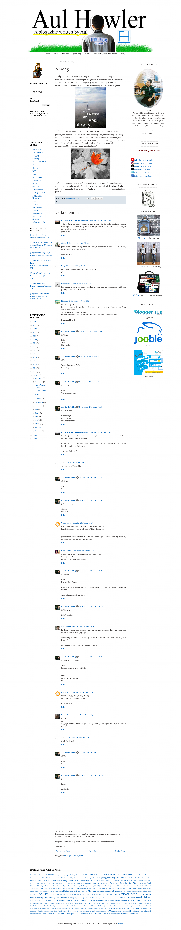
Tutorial (35, 211)
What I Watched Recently (38, 218)
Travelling (134, 911)
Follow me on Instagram (143, 163)
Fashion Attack (132, 883)
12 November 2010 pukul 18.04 (91, 571)
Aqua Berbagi (61, 875)
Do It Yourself (68, 883)
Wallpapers (70, 914)
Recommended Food (66, 900)
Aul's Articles (89, 874)
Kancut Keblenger (87, 888)
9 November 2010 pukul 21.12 (79, 463)
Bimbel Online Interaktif (49, 878)
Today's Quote (37, 207)
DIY (34, 171)
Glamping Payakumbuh (63, 886)
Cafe (57, 880)
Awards (87, 54)
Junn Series (77, 888)
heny (63, 266)
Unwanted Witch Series (38, 914)
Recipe (54, 901)
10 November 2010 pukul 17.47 (91, 500)
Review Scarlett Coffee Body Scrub (72, 906)
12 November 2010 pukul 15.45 (83, 551)
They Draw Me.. (77, 911)
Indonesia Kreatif (141, 886)
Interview (36, 888)
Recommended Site (123, 900)
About (56, 54)
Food (34, 174)
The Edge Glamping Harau (45, 911)
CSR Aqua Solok (49, 880)
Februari (38, 427)
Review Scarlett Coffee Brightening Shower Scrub (98, 906)
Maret (37, 424)
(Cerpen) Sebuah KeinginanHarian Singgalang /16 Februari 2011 (41, 275)
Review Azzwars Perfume (124, 903)
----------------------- (35, 54)
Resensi (35, 204)
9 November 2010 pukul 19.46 (99, 432)
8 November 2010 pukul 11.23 (77, 266)
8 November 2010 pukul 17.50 (80, 301)
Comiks (35, 168)
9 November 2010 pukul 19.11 (90, 357)
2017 (35, 350)
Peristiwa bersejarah (112, 894)
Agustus (38, 406)
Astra (80, 875)
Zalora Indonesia (38, 222)
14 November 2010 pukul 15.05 (89, 715)
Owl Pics (35, 187)
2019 (35, 343)
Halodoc (113, 886)
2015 (35, 357)
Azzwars (135, 875)
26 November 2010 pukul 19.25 (80, 738)
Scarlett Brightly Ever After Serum (55, 908)
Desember (39, 378)
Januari (38, 431)
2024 (35, 325)
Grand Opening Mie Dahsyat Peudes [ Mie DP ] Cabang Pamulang (91, 886)
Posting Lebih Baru (63, 851)
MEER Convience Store (42, 891)
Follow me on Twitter (142, 173)
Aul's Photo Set (112, 874)
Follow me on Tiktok (142, 170)
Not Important (65, 202)
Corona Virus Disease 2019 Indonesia (107, 880)
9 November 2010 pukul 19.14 (90, 407)
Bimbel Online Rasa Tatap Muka (67, 878)
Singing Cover (125, 908)
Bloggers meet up (108, 878)
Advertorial (36, 149)
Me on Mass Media (56, 891)
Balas (63, 235)
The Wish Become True (62, 911)
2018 (35, 347)
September (39, 402)
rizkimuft (65, 283)
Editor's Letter (104, 883)
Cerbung (35, 159)
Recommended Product (105, 901)
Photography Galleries (40, 193)
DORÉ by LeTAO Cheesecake (138, 880)
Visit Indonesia (37, 214)
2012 (35, 368)
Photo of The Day (36, 898)
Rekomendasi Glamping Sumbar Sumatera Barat (44, 903)
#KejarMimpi (34, 875)
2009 (35, 435)
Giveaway (33, 886)
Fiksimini (142, 883)
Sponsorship (76, 54)
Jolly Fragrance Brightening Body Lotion (61, 888)
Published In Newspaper (37, 197)
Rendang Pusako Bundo (66, 903)
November (39, 382)
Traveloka (141, 911)
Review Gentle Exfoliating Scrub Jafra (50, 906)
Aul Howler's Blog (68, 331)
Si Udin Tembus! (41, 391)
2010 (35, 375)
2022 (35, 332)
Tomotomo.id (126, 911)
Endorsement (114, 883)
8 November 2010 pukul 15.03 (80, 283)
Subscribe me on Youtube (143, 160)
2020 (35, 340)
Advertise (65, 54)
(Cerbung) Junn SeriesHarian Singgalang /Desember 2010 (41, 286)
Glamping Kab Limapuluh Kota (46, 886)
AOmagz (42, 875)
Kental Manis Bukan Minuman (102, 888)
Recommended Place (86, 900)
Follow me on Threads (142, 166)
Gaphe (63, 243)
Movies (35, 183)
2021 (35, 336)
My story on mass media (99, 891)
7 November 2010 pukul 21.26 (99, 220)
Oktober (38, 399)
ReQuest (48, 901)
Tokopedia (118, 911)
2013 (35, 364)
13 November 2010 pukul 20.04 (81, 692)
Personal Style (37, 190)
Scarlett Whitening (113, 908)
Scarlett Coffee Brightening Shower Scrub (94, 908)
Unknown (65, 523)
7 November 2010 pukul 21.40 (78, 243)
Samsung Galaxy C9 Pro (134, 906)
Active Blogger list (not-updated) (105, 54)
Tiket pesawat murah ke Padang (92, 911)
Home (48, 54)
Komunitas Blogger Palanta (122, 888)
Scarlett (144, 906)
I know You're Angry (40, 386)
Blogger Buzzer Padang (95, 878)
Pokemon (91, 898)
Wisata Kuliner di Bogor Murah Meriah (109, 914)
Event (122, 883)
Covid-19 (122, 880)
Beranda (92, 851)
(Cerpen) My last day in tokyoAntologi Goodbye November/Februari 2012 (41, 245)
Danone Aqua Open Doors (54, 883)
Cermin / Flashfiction (40, 162)
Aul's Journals (37, 152)
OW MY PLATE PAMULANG (133, 891)
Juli (36, 409)
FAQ (123, 54)
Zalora (123, 914)
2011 (35, 372)
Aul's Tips (127, 874)
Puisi (34, 201)
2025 (35, 322)
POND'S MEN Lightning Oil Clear (59, 894)
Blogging (35, 156)
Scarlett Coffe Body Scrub (74, 908)
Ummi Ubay (66, 551)
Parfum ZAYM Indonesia (96, 894)
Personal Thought (144, 894)
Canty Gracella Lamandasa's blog (74, 220)
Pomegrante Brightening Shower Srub (107, 898)
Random (41, 901)
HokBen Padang (126, 886)
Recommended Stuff (141, 900)
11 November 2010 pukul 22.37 (81, 523)
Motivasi (77, 891)
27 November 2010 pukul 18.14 (91, 753)
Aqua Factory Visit (72, 875)
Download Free (94, 883)
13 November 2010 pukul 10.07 (83, 626)
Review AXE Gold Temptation (106, 903)
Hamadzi (64, 301)
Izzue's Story (37, 177)
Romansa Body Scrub (120, 906)
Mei (37, 417)
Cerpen (35, 165)
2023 (35, 329)
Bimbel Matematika (36, 878)
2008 (35, 439)
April (37, 420)
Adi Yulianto (66, 626)
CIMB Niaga (40, 880)
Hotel (133, 886)
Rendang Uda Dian (79, 903)
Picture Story (69, 898)
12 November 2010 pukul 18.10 (91, 606)
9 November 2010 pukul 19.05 (90, 331)
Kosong (37, 394)
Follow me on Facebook (143, 176)
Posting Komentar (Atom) (73, 856)
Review (94, 903)
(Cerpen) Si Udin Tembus (39, 294)
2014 (35, 361)
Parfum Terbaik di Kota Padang (79, 894)
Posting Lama (120, 851)
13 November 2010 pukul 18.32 (91, 657)
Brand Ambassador (131, 878)
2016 (35, 354)
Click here (141, 238)
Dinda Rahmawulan (69, 715)
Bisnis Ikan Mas (82, 878)
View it (49, 913)
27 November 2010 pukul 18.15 (91, 775)
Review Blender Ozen (139, 903)
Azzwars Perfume (145, 875)
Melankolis (36, 180)
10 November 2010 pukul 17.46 (91, 478)
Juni (37, 413)
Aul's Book (99, 875)
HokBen (119, 886)
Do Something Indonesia (81, 883)
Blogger (120, 924)
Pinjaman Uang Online (81, 898)
